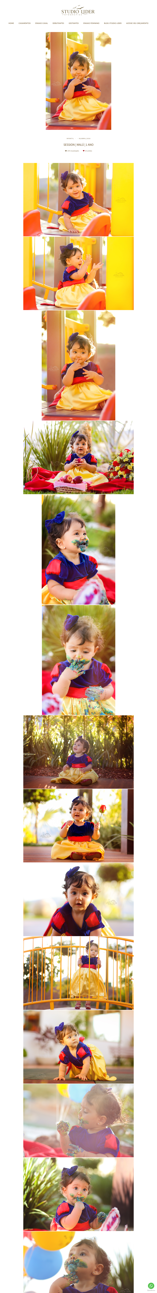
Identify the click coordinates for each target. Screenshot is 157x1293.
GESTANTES (74, 23)
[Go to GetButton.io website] (151, 1290)
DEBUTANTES (58, 23)
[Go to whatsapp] (151, 1286)
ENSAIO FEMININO (91, 23)
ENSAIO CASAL (41, 23)
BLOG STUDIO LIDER (113, 23)
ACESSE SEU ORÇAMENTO (137, 23)
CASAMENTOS (25, 23)
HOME (11, 23)
